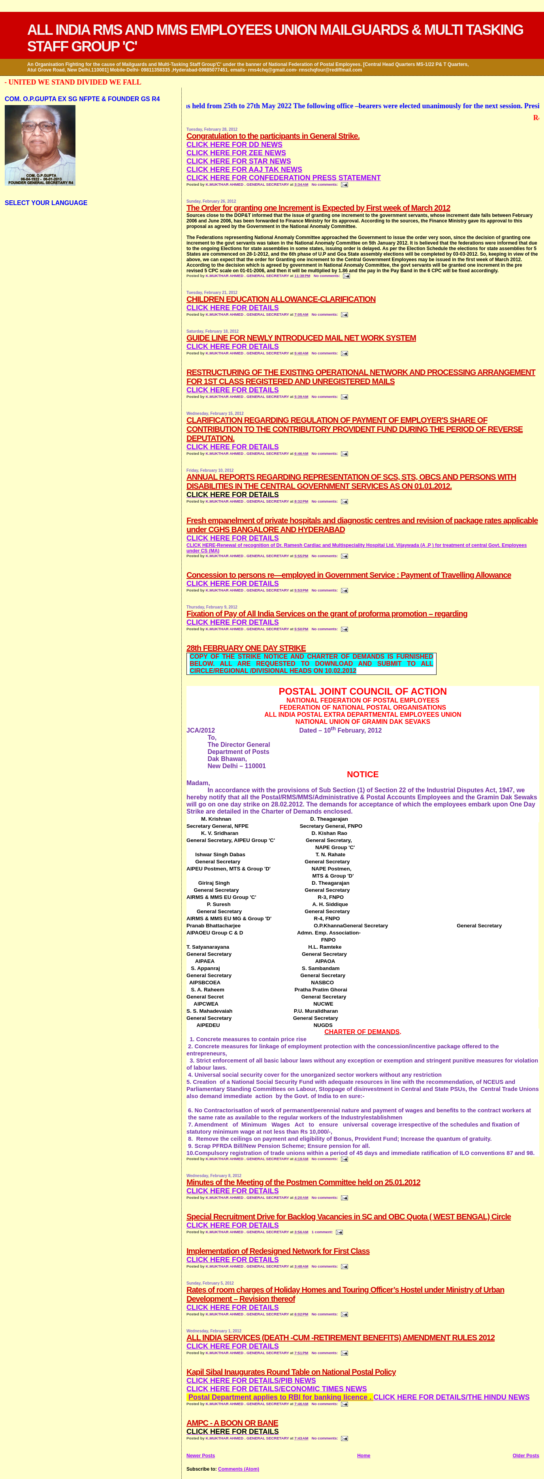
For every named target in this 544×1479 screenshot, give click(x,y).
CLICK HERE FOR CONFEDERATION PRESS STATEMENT (283, 178)
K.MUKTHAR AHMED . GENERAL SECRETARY (248, 184)
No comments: (325, 184)
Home (363, 1455)
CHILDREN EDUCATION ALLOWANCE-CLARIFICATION (281, 299)
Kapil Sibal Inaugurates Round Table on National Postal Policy (291, 1372)
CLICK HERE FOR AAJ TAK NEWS (244, 169)
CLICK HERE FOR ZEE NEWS (236, 153)
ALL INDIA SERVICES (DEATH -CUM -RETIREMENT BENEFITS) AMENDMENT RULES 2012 (340, 1337)
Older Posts (526, 1455)
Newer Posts (200, 1455)
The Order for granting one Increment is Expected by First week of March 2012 (318, 207)
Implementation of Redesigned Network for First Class (278, 1251)
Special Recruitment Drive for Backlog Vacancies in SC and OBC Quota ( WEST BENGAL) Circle (348, 1216)
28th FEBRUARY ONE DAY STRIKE (246, 648)
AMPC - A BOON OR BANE (232, 1423)
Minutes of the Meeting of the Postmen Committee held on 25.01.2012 (303, 1182)
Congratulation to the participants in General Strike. (273, 136)
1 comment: (323, 1232)
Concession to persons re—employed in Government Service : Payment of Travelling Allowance (348, 575)
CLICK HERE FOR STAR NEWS (238, 161)
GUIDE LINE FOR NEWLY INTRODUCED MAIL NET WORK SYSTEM (301, 337)
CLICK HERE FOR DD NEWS (234, 145)
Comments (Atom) (238, 1469)
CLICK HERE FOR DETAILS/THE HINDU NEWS (359, 1397)
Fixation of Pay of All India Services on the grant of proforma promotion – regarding (326, 613)
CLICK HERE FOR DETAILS (232, 346)
